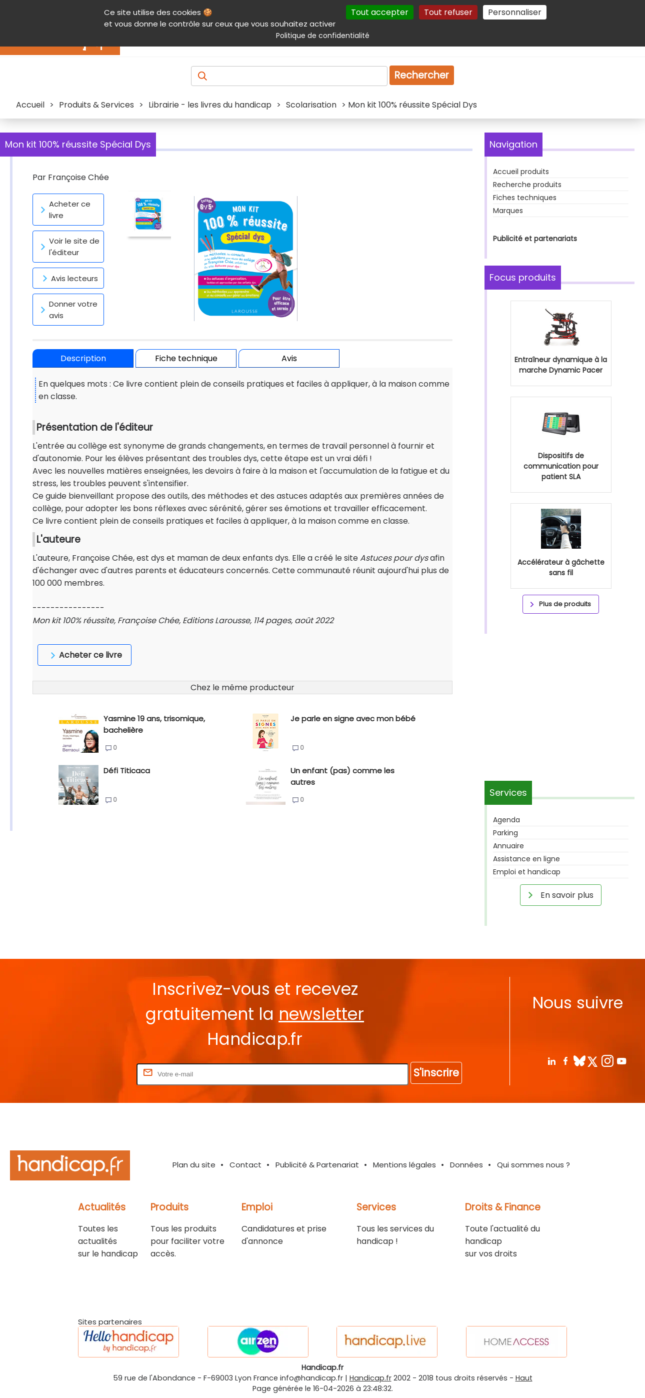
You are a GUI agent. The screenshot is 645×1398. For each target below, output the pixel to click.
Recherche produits (527, 185)
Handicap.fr (371, 1378)
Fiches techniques (524, 198)
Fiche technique (186, 358)
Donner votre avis (67, 310)
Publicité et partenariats (535, 239)
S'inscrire (436, 1072)
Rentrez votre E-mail (94, 1073)
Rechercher (421, 75)
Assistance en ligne (526, 859)
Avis (289, 358)
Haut (524, 1378)
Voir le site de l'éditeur (68, 247)
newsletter (321, 1014)
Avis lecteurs (68, 278)
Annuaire (508, 846)
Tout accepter (379, 12)
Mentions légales (404, 1164)
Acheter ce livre (63, 210)
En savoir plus (559, 895)
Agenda (506, 820)
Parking (505, 833)
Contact (246, 1164)
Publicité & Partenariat (317, 1164)
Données (466, 1164)
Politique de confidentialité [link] (323, 36)
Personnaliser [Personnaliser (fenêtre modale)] (515, 12)
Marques (508, 211)
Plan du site (194, 1164)
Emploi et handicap (526, 872)
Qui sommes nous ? (533, 1164)
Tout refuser (448, 12)
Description (83, 358)
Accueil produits (521, 172)
